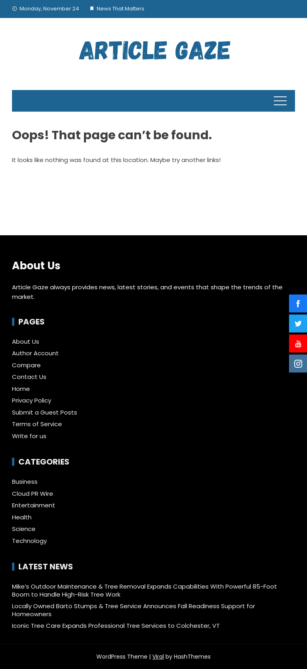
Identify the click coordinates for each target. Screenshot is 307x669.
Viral (158, 657)
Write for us (29, 436)
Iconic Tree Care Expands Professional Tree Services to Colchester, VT (116, 625)
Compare (26, 365)
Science (24, 529)
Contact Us (29, 377)
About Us (25, 341)
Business (25, 482)
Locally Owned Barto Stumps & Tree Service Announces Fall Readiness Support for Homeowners (133, 610)
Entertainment (33, 505)
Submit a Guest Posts (44, 412)
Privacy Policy (31, 400)
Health (22, 517)
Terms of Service (37, 424)
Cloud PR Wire (32, 494)
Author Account (35, 353)
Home (21, 389)
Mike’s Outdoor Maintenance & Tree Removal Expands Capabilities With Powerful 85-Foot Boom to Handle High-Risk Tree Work (144, 590)
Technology (29, 541)
